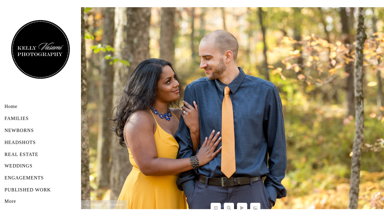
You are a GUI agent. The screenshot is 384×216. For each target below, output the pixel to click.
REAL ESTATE (21, 154)
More (10, 201)
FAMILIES (16, 118)
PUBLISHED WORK (27, 189)
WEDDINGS (18, 165)
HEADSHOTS (20, 142)
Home (10, 106)
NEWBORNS (19, 130)
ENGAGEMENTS (24, 177)
